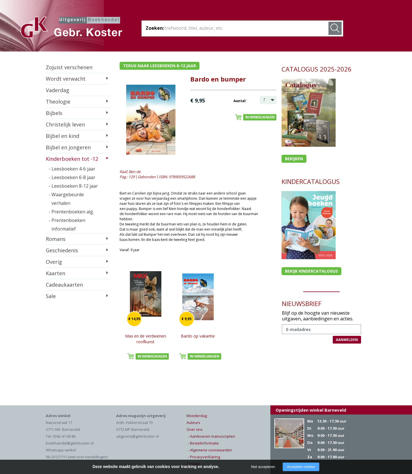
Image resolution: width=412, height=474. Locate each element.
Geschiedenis (62, 250)
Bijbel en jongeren (68, 147)
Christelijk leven (65, 124)
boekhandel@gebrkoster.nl (70, 443)
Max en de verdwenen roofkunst (145, 338)
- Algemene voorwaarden (210, 450)
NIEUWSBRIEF (301, 304)
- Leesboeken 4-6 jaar (72, 169)
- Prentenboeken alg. (71, 212)
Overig (54, 261)
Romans (56, 238)
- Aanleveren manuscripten (211, 436)
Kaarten (55, 273)
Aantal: (240, 101)
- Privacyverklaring (204, 456)
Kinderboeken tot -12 (72, 158)
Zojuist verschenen (69, 67)
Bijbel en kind (62, 135)
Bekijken (294, 158)
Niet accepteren (263, 467)
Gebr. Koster (71, 28)
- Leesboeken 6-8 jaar (72, 177)
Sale (51, 296)
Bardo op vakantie (198, 336)
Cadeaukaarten (64, 284)
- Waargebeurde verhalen (66, 198)
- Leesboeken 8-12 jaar (73, 186)
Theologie (58, 101)
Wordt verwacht (66, 78)
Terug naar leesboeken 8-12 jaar (159, 65)
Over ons (195, 429)
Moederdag (197, 415)
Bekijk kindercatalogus (311, 271)
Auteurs (193, 422)
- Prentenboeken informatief (67, 224)
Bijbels (54, 113)
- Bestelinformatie (203, 443)
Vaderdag (57, 90)
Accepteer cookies (301, 467)
